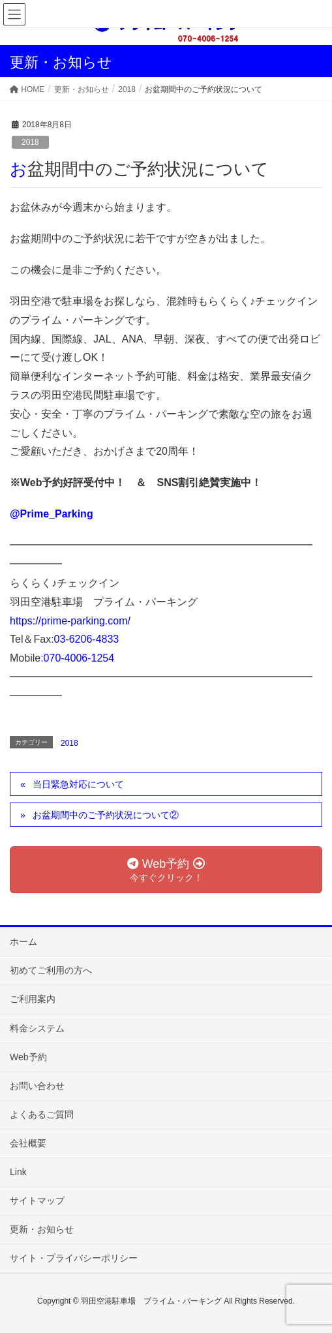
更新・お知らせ (42, 1229)
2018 (30, 142)
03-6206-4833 (86, 639)
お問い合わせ (37, 1085)
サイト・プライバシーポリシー (74, 1258)
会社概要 (28, 1143)
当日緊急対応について (78, 784)
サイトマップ (37, 1200)
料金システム (37, 1028)
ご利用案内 (32, 999)
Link (18, 1172)
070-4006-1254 (79, 658)
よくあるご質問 (42, 1114)
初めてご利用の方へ (51, 970)
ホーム (23, 941)
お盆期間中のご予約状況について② (106, 815)
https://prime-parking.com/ (70, 620)
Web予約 (28, 1057)
